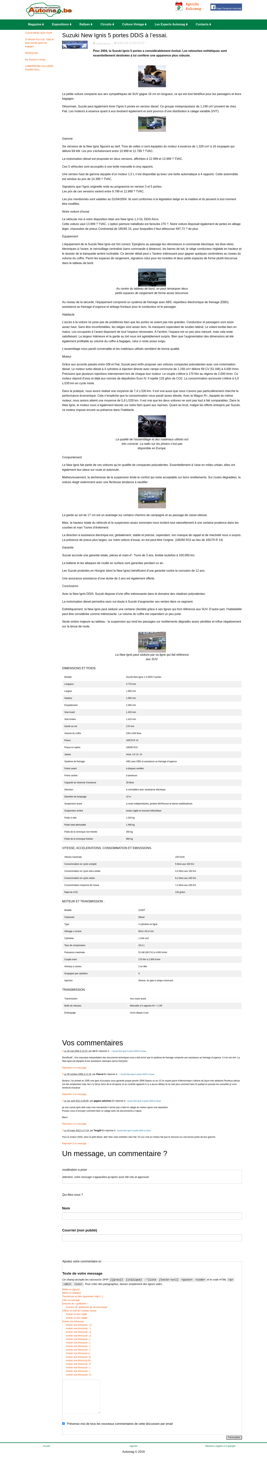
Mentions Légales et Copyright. (220, 1446)
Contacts (203, 24)
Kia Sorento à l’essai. (35, 59)
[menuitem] (37, 24)
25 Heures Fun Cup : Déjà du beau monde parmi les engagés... (39, 43)
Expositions (61, 24)
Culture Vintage (134, 24)
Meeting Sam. (32, 53)
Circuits (107, 24)
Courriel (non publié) (79, 1230)
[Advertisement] (136, 9)
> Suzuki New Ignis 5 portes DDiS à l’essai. (128, 1051)
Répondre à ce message (74, 1067)
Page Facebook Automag (226, 7)
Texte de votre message (82, 1273)
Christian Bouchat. (103, 43)
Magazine (36, 24)
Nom (66, 1208)
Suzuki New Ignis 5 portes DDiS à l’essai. (144, 1101)
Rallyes (86, 24)
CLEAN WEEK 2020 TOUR (38, 33)
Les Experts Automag (171, 24)
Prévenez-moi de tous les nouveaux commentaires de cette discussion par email (120, 1423)
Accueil (46, 1446)
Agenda (133, 1446)
